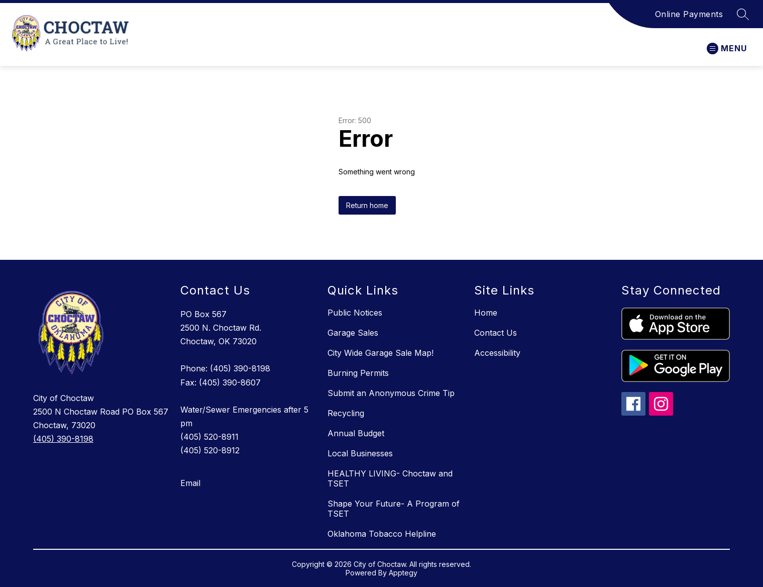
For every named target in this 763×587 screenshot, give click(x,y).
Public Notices (355, 313)
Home (485, 313)
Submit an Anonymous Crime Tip (391, 393)
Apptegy (403, 572)
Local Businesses (360, 453)
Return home (367, 205)
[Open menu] (727, 48)
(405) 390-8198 (63, 439)
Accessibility (497, 353)
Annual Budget (356, 433)
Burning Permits (358, 373)
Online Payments (689, 14)
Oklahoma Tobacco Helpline (382, 534)
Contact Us (495, 333)
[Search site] (743, 14)
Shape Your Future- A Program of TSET (394, 509)
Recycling (346, 413)
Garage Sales (353, 333)
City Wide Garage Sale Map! (380, 353)
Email (190, 483)
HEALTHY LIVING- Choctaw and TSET (390, 478)
